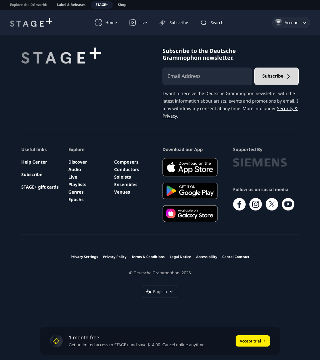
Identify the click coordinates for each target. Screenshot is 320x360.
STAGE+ (102, 5)
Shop (122, 5)
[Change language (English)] (160, 291)
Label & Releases (71, 5)
